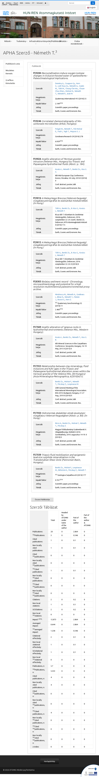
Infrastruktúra (35, 42)
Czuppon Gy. (70, 83)
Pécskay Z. (62, 384)
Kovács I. (58, 169)
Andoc (27, 3)
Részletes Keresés (10, 72)
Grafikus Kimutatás (10, 81)
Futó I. (60, 131)
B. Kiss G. (74, 208)
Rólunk (8, 41)
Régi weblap (13, 4)
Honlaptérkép (49, 761)
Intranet (40, 3)
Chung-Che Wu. (71, 89)
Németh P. (62, 94)
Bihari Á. (60, 297)
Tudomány (21, 41)
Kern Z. (69, 300)
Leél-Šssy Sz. (63, 86)
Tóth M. (61, 89)
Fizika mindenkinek (77, 42)
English (91, 8)
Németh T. (68, 129)
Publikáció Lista (13, 64)
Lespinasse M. (73, 384)
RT (33, 3)
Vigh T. (66, 131)
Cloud (16, 3)
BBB (21, 3)
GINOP (4, 4)
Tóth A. (58, 208)
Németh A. (74, 86)
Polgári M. (59, 129)
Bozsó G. (61, 300)
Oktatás (63, 41)
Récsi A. (58, 423)
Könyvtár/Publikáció (49, 42)
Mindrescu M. (60, 294)
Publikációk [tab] (36, 66)
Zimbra (8, 3)
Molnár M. (69, 91)
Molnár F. (68, 382)
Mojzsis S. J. (75, 131)
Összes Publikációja (42, 499)
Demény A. (59, 83)
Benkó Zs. (76, 169)
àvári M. (70, 94)
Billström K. (62, 470)
